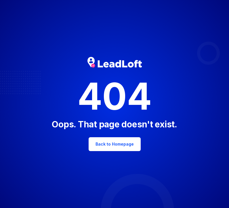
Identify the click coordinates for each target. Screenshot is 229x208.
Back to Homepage (115, 144)
